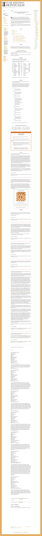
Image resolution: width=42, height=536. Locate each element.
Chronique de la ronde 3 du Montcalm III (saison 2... (36, 35)
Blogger (27, 532)
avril (35, 42)
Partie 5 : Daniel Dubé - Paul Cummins (18, 39)
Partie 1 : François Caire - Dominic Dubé (18, 35)
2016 (35, 20)
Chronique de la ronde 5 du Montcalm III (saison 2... (36, 30)
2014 (35, 47)
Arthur (5, 57)
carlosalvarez (21, 532)
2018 (35, 18)
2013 (35, 48)
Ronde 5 (5, 22)
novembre (36, 37)
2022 (35, 15)
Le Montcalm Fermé (5, 20)
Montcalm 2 (5, 21)
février (36, 44)
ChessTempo (21, 499)
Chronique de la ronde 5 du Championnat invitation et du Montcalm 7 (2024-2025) (6, 29)
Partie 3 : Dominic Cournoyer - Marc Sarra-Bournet (20, 37)
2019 (35, 17)
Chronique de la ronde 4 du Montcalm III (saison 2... (36, 33)
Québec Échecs (13, 281)
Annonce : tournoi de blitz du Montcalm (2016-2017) (36, 26)
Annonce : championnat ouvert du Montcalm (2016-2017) (36, 23)
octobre (36, 38)
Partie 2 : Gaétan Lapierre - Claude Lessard (19, 36)
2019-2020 (5, 19)
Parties (13, 34)
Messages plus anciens (28, 526)
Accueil (21, 526)
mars (35, 43)
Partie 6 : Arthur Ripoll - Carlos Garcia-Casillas (19, 40)
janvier (36, 45)
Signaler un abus (5, 25)
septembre (36, 39)
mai (35, 41)
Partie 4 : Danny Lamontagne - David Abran (19, 38)
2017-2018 (5, 18)
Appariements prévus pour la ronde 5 (16, 33)
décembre (36, 21)
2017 (35, 19)
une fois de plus (22, 169)
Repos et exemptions (21, 50)
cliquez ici (27, 77)
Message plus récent (13, 526)
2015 (35, 46)
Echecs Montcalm (6, 58)
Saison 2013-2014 (6, 23)
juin (35, 40)
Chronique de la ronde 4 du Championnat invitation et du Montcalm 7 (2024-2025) (6, 38)
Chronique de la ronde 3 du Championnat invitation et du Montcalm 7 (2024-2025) (6, 48)
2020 (35, 16)
